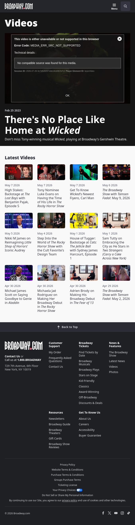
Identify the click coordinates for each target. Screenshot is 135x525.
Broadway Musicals (85, 362)
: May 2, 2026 (116, 295)
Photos (113, 372)
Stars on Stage (88, 375)
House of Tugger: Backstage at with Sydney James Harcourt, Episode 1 (84, 248)
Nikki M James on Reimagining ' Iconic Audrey (18, 244)
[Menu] (114, 6)
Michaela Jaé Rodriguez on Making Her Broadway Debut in (49, 301)
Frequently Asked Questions (60, 359)
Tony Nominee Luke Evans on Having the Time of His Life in (50, 198)
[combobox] (123, 6)
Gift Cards (55, 438)
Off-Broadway (88, 397)
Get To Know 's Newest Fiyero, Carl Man (82, 194)
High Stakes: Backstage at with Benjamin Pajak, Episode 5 (17, 198)
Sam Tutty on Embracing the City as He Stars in (116, 248)
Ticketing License (67, 485)
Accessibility (87, 430)
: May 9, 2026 (116, 194)
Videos (113, 366)
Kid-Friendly (86, 381)
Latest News (117, 361)
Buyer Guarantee (90, 435)
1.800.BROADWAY (29, 360)
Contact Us (12, 356)
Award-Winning (89, 392)
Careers (84, 424)
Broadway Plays (89, 369)
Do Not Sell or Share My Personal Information (67, 495)
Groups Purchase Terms (67, 480)
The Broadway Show (118, 353)
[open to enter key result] (125, 6)
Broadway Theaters (55, 431)
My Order (55, 352)
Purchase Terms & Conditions (67, 475)
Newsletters (56, 419)
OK (67, 95)
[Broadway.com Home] (19, 6)
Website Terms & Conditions (67, 469)
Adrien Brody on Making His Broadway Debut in (82, 297)
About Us (85, 419)
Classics (84, 386)
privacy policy (69, 500)
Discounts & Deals (91, 403)
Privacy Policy (67, 464)
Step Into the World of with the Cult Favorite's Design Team (51, 246)
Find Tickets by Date (88, 353)
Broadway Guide (59, 424)
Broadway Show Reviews (59, 445)
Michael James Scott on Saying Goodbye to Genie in (18, 297)
